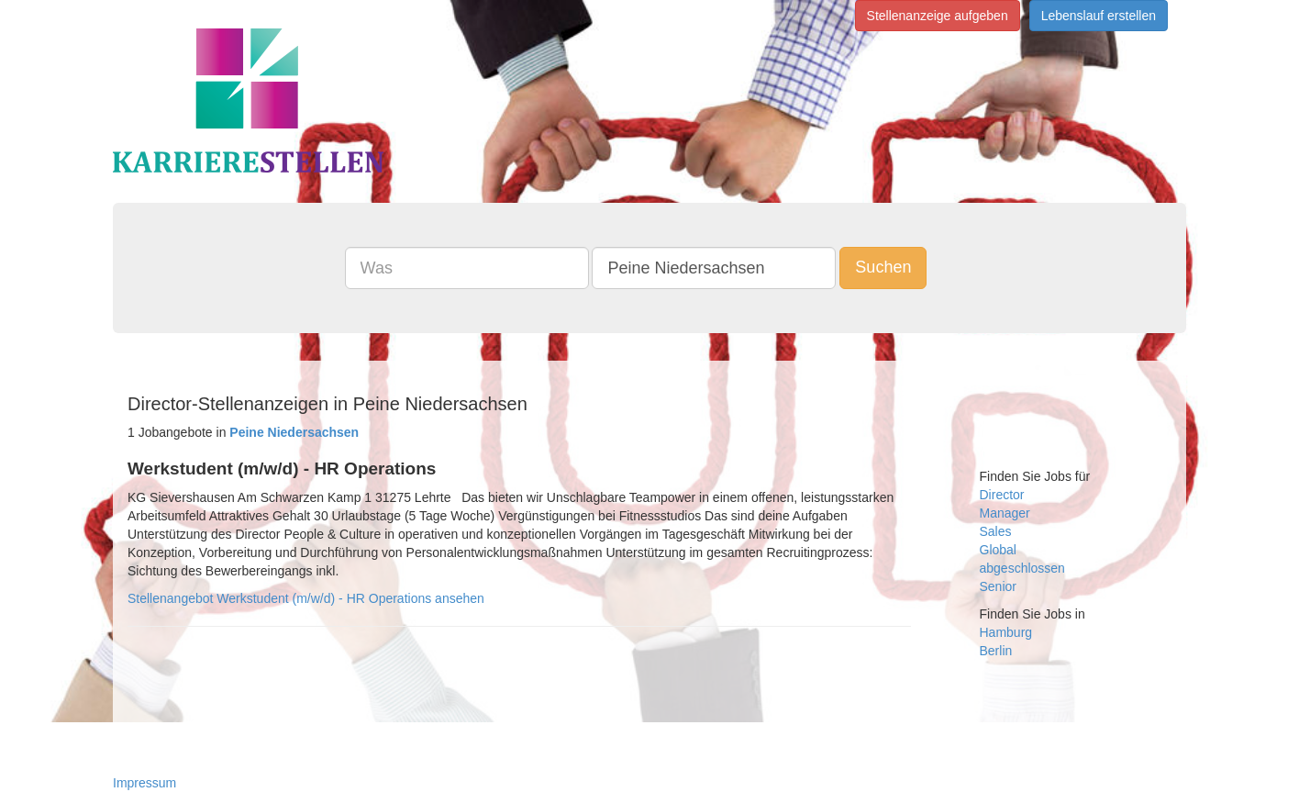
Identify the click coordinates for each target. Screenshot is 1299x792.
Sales (996, 531)
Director (1002, 494)
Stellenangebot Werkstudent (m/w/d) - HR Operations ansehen (306, 598)
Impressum (144, 782)
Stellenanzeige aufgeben (937, 15)
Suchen (883, 267)
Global (998, 549)
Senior (998, 586)
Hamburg (1006, 632)
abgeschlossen (1022, 568)
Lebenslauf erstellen (1098, 15)
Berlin (996, 650)
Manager (1005, 513)
